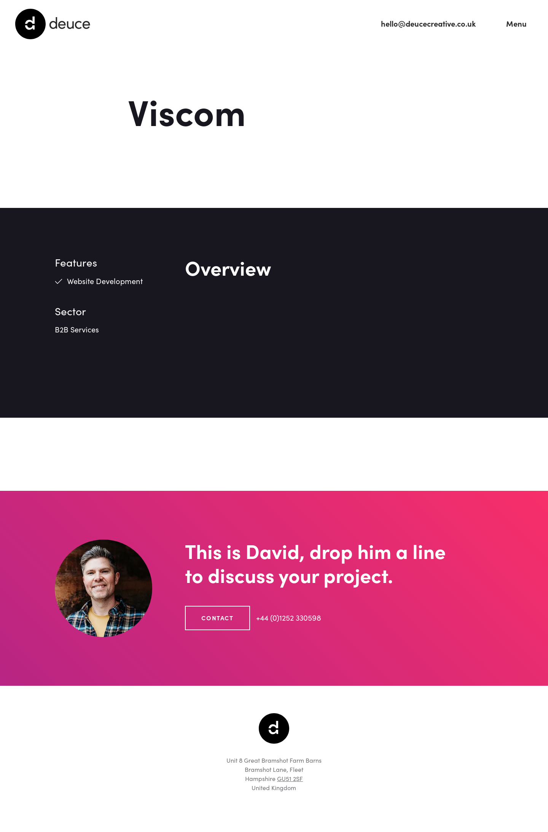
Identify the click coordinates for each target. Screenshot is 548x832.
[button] (516, 24)
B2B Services (77, 330)
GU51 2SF (290, 778)
